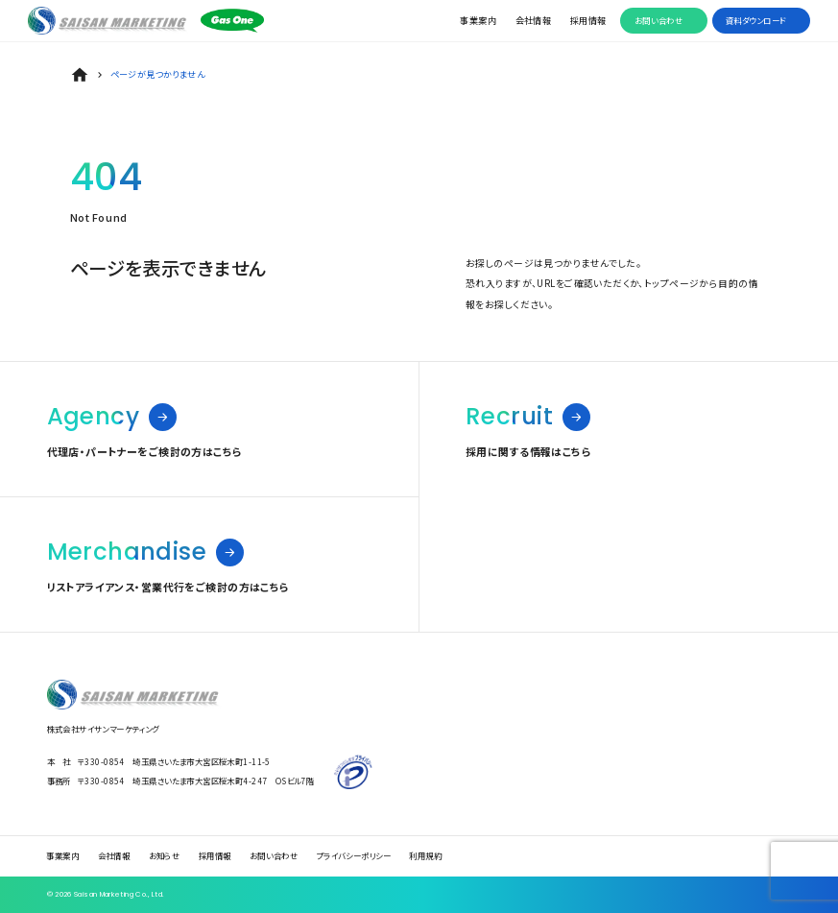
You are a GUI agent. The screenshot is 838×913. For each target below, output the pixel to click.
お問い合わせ (658, 20)
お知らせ (164, 856)
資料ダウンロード (755, 20)
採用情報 (588, 20)
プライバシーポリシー (354, 856)
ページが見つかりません (157, 74)
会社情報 (533, 20)
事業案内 (478, 20)
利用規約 (425, 856)
